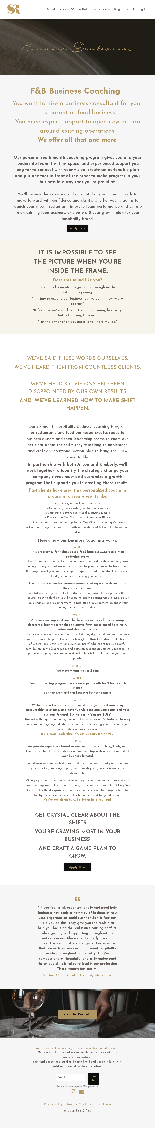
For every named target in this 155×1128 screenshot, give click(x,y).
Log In (142, 9)
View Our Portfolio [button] (77, 1024)
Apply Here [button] (77, 228)
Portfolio (83, 9)
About (50, 9)
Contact (128, 9)
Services (66, 9)
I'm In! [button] (94, 1088)
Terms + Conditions (80, 1113)
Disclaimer (104, 1113)
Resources (101, 9)
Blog (117, 9)
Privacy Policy (53, 1113)
